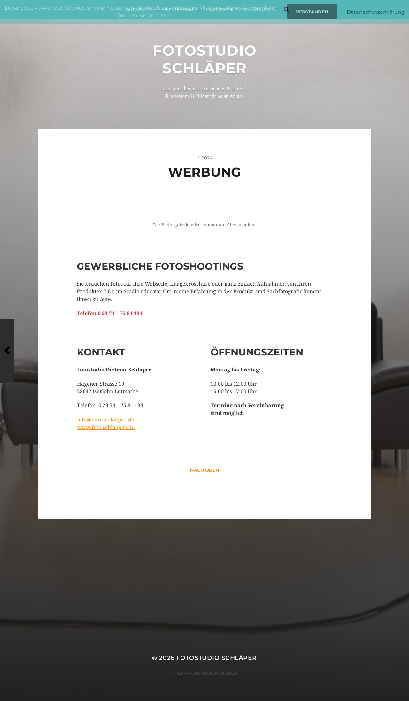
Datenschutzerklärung (376, 12)
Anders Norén (219, 673)
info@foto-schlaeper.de (105, 420)
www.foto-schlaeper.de (106, 427)
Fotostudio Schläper (205, 59)
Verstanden (312, 12)
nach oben (204, 470)
